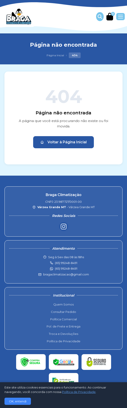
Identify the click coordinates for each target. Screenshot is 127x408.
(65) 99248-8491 (66, 268)
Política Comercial (63, 319)
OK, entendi (17, 401)
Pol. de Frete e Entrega (63, 326)
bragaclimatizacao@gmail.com (66, 274)
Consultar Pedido (63, 312)
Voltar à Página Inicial (63, 142)
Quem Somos (63, 304)
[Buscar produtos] (100, 16)
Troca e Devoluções (63, 334)
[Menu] (120, 16)
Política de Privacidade (63, 341)
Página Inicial (55, 55)
